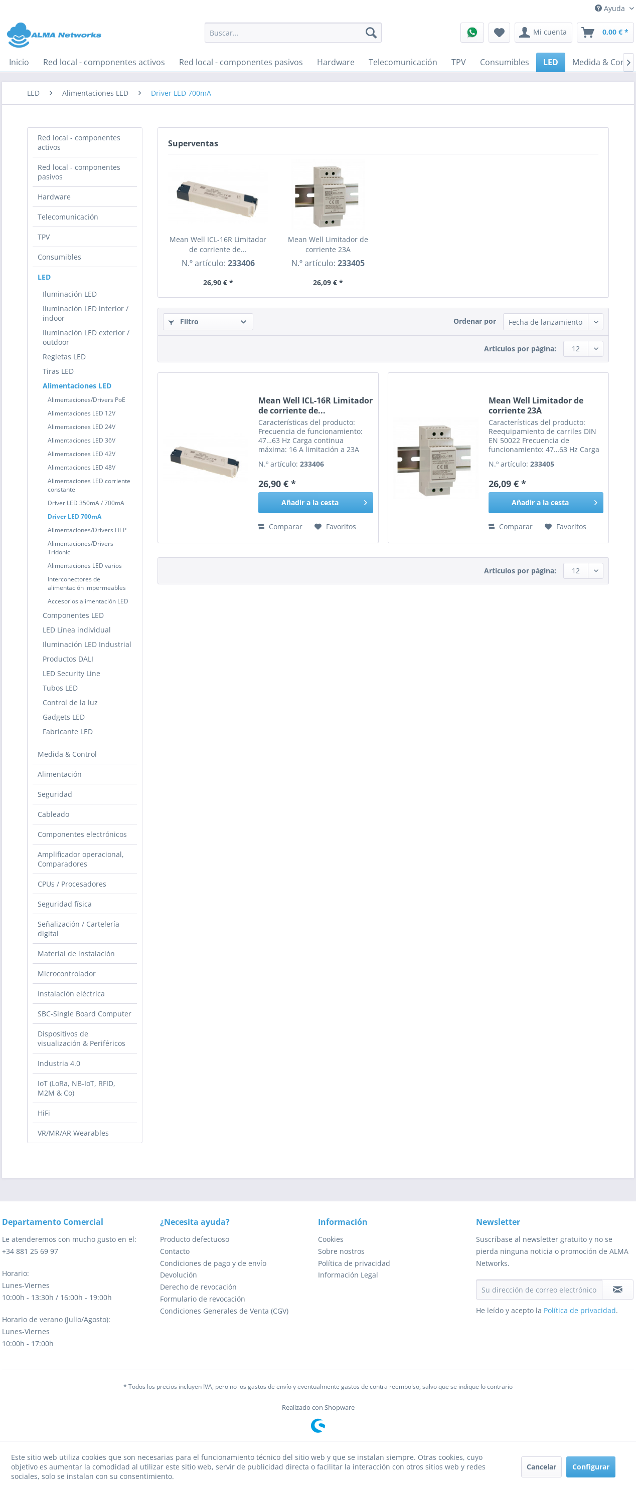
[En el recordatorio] (335, 527)
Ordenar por (474, 321)
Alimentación (60, 774)
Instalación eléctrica (71, 993)
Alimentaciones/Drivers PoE (86, 399)
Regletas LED (64, 356)
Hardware (54, 196)
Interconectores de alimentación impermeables (87, 583)
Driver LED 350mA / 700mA (86, 503)
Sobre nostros (341, 1251)
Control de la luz (70, 702)
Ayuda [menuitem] (611, 8)
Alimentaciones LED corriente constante (89, 485)
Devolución (178, 1275)
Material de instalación (76, 953)
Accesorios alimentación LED (88, 601)
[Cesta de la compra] (605, 33)
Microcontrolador (67, 973)
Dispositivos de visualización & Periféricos (81, 1038)
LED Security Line (71, 673)
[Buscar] (371, 33)
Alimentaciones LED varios (85, 565)
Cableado (53, 814)
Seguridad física (65, 904)
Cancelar (541, 1466)
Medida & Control (67, 754)
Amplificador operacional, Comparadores (81, 859)
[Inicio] (19, 62)
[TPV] (458, 62)
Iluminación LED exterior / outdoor (86, 337)
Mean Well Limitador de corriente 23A (328, 244)
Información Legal (348, 1275)
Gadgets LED (64, 717)
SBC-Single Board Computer (84, 1013)
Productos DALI (68, 659)
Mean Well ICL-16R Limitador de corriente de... (218, 244)
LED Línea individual (77, 629)
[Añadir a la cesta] (315, 502)
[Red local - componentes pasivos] (241, 62)
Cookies (331, 1239)
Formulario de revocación (202, 1299)
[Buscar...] (293, 33)
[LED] (550, 62)
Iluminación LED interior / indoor (85, 313)
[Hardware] (336, 62)
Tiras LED (58, 371)
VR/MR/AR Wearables (73, 1133)
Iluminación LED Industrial (87, 644)
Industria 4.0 (59, 1063)
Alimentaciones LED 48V (81, 467)
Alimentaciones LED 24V (81, 426)
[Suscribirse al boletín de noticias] (617, 1290)
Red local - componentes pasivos (79, 171)
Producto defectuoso (194, 1239)
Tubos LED (60, 688)
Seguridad (55, 794)
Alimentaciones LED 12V (81, 413)
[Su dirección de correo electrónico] (539, 1290)
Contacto (175, 1251)
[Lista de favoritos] (499, 33)
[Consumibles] (504, 62)
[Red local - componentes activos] (104, 62)
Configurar (590, 1466)
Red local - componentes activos (79, 142)
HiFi (44, 1113)
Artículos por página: (520, 348)
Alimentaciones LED (77, 385)
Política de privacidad (354, 1263)
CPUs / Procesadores (72, 884)
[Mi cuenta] (543, 33)
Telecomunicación (68, 217)
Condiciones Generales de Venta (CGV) (224, 1311)
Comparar (280, 526)
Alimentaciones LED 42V (81, 454)
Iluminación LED (70, 294)
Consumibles (59, 257)
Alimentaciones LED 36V (81, 440)
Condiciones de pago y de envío (213, 1263)
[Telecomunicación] (403, 62)
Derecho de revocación (198, 1287)
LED (44, 277)
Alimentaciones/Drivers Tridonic (80, 547)
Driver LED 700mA (74, 516)
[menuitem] (293, 33)
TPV (44, 237)
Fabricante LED (68, 731)
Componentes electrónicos (82, 834)
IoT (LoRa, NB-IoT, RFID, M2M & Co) (76, 1088)
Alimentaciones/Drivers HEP (87, 530)
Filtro (184, 321)
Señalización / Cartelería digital (78, 928)
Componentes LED (73, 615)
